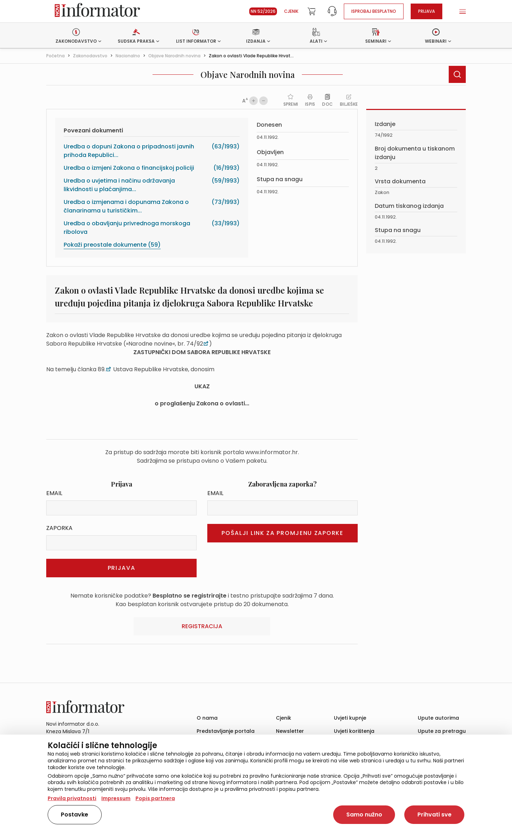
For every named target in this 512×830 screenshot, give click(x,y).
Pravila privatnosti (72, 798)
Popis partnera (155, 798)
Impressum (115, 798)
